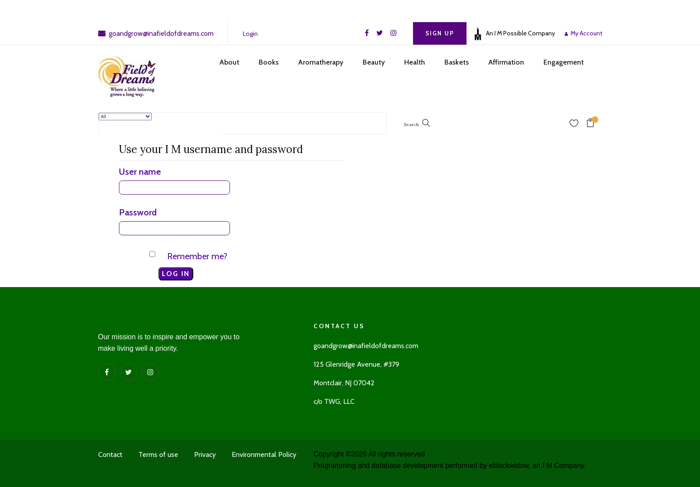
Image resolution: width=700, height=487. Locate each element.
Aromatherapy (320, 62)
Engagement (563, 62)
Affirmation (506, 62)
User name (140, 171)
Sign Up (439, 33)
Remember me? (197, 256)
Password (138, 212)
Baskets (456, 62)
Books (269, 62)
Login (250, 34)
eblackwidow (509, 465)
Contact (110, 454)
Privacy (205, 454)
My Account (585, 33)
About (229, 62)
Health (414, 62)
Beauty (374, 62)
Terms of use (158, 454)
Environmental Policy (264, 454)
